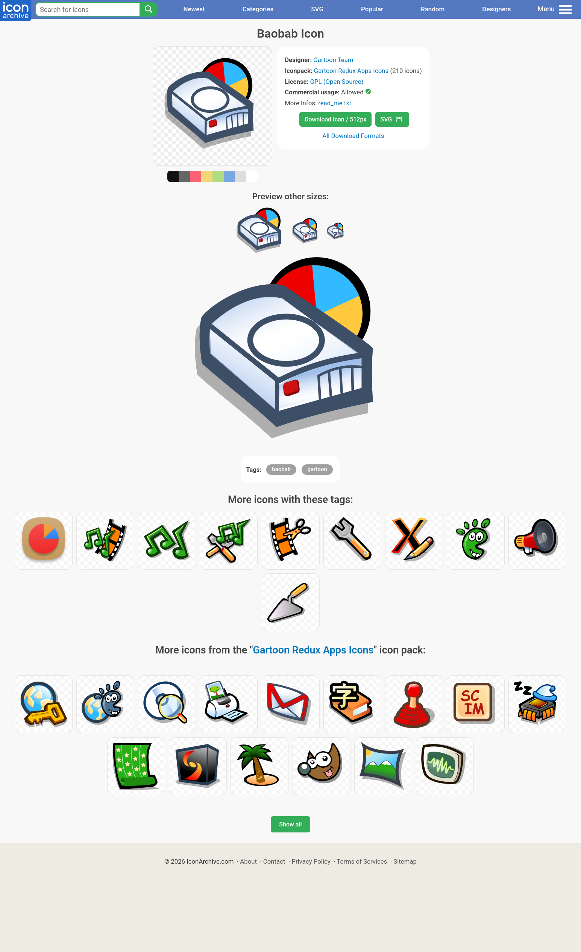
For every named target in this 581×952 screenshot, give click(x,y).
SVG (317, 9)
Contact (274, 861)
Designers (496, 9)
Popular (372, 9)
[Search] (148, 9)
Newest (194, 9)
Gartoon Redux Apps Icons (351, 70)
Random (432, 9)
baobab (281, 469)
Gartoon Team (333, 60)
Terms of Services (362, 861)
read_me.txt (334, 103)
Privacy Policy (310, 861)
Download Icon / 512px (335, 119)
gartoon (317, 469)
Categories (258, 9)
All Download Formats (353, 135)
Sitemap (405, 861)
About (248, 861)
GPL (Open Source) (337, 81)
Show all (290, 824)
